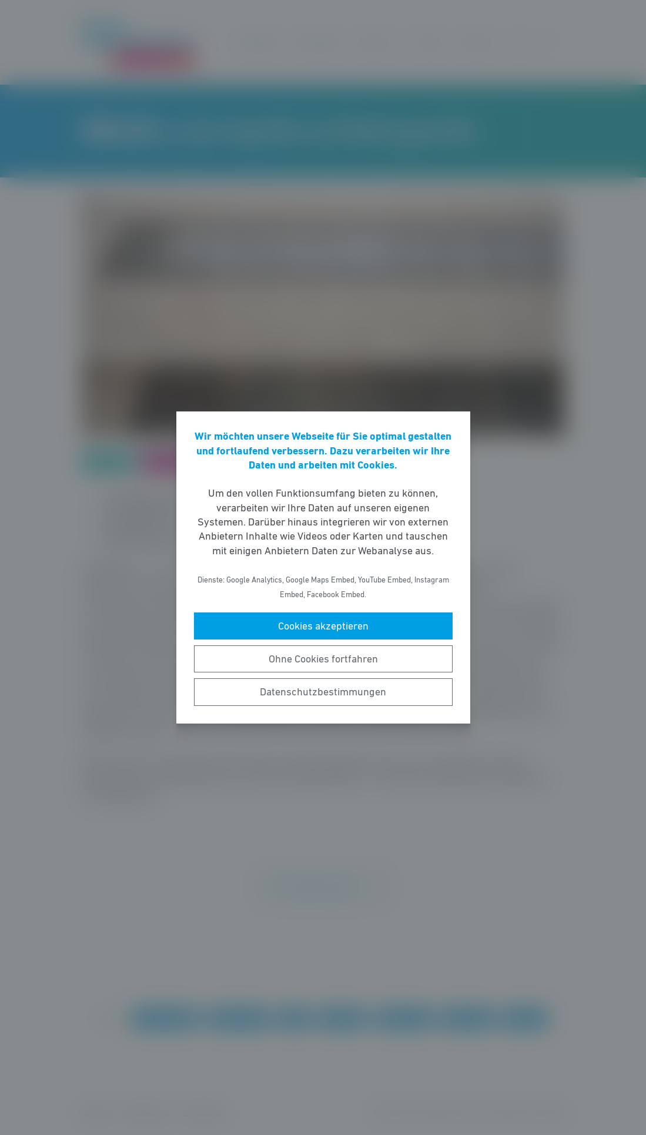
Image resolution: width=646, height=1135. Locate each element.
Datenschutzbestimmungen (323, 691)
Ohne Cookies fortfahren (323, 658)
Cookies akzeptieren (323, 626)
